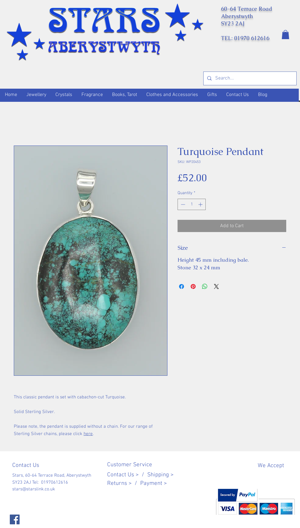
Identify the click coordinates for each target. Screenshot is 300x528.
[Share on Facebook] (181, 286)
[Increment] (201, 204)
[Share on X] (216, 286)
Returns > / (123, 483)
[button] (285, 34)
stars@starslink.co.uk (33, 489)
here (88, 434)
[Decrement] (182, 204)
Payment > (153, 483)
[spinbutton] (191, 204)
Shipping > (160, 474)
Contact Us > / (127, 474)
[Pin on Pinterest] (193, 286)
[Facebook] (15, 519)
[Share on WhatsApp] (204, 286)
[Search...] (249, 78)
